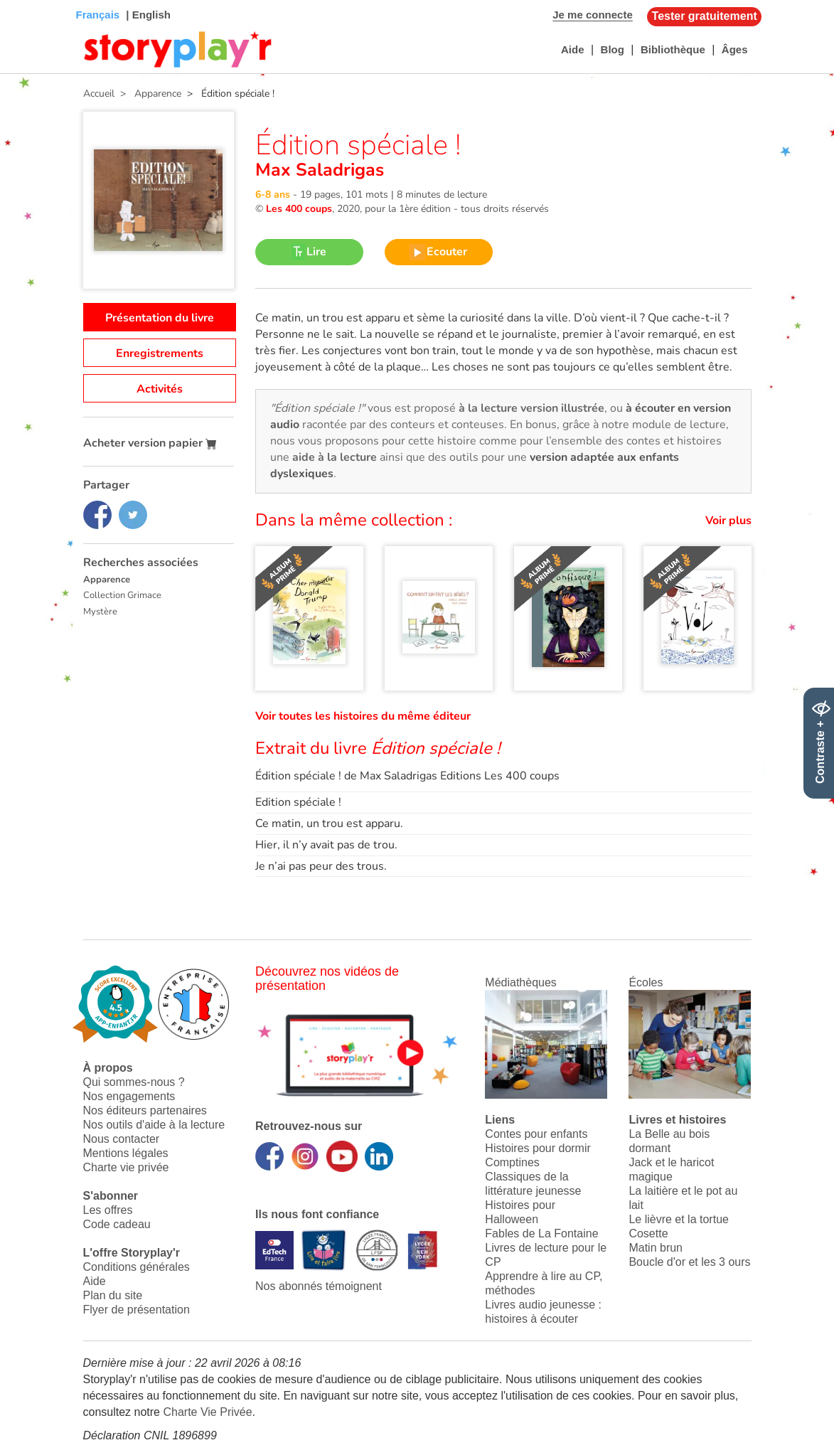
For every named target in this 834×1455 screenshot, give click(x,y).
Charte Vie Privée (207, 1412)
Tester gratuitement (704, 16)
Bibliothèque (673, 49)
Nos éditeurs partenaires (145, 1110)
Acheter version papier (150, 443)
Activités (160, 389)
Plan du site (113, 1295)
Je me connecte (592, 15)
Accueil (98, 93)
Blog (612, 49)
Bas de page (28, 0)
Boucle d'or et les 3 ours (689, 1262)
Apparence (106, 579)
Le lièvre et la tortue (679, 1219)
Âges (735, 49)
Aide (572, 49)
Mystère (100, 611)
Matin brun (656, 1248)
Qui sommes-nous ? (134, 1082)
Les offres (108, 1210)
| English (147, 15)
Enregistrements (159, 353)
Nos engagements (129, 1096)
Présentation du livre (159, 318)
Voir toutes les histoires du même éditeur (363, 716)
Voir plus (728, 520)
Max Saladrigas (319, 170)
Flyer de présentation (136, 1310)
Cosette (648, 1233)
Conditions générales (136, 1267)
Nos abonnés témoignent (318, 1286)
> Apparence (147, 93)
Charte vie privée (126, 1167)
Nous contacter (121, 1139)
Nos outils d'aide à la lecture (154, 1125)
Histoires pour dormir (537, 1148)
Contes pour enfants (536, 1134)
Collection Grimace (122, 595)
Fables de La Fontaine (541, 1233)
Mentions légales (126, 1153)
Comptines (512, 1162)
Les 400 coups (299, 208)
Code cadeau (117, 1224)
